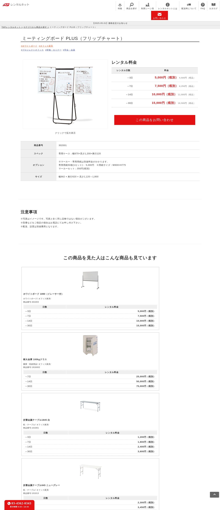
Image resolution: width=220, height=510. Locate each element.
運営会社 (105, 486)
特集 (120, 6)
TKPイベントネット (169, 472)
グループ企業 (120, 486)
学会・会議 (74, 49)
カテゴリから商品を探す (35, 27)
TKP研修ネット (124, 472)
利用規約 (32, 486)
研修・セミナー (57, 49)
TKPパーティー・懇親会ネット (67, 476)
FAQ (203, 6)
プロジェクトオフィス (33, 49)
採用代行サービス (132, 476)
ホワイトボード (30, 46)
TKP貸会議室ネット (38, 472)
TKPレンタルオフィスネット (74, 472)
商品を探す (131, 6)
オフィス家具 (49, 46)
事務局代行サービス (110, 476)
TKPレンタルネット (11, 27)
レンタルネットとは (167, 6)
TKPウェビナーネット (145, 472)
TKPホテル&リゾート (102, 472)
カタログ (213, 6)
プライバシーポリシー (51, 486)
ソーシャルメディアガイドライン (82, 486)
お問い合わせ (159, 15)
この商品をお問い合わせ (155, 119)
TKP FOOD (91, 476)
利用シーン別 (147, 6)
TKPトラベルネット (153, 476)
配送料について (189, 6)
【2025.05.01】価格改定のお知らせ (110, 23)
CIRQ (54, 472)
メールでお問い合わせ (110, 434)
